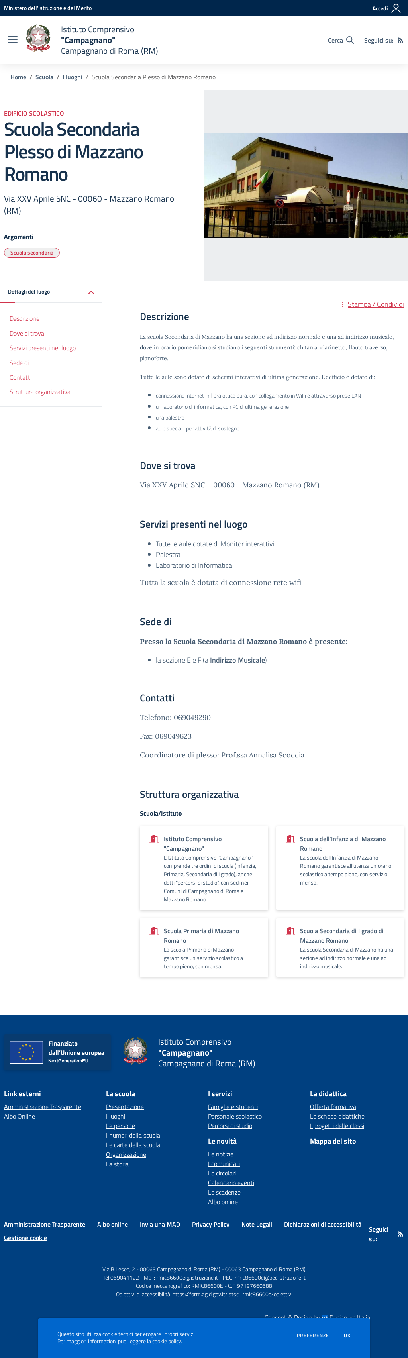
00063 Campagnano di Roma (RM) (265, 1269)
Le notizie (220, 1154)
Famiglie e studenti (233, 1106)
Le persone (120, 1125)
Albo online (223, 1202)
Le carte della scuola (133, 1145)
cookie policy (166, 1341)
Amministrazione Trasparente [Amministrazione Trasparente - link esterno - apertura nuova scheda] (42, 1106)
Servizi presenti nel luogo (43, 348)
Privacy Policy (211, 1224)
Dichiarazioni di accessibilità (322, 1224)
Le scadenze (224, 1192)
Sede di (19, 362)
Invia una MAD (160, 1224)
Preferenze (313, 1335)
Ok (347, 1335)
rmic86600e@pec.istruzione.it (270, 1277)
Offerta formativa (333, 1106)
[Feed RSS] (400, 40)
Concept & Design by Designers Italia (317, 1317)
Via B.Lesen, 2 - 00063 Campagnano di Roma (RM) (161, 1269)
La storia (117, 1164)
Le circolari (222, 1173)
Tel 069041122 (121, 1277)
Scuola (44, 77)
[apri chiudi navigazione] (13, 40)
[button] (51, 292)
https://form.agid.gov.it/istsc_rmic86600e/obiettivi (232, 1294)
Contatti (20, 377)
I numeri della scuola (133, 1135)
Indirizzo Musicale (237, 660)
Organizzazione (126, 1154)
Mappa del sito (333, 1141)
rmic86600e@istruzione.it (187, 1277)
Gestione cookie (25, 1237)
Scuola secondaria (31, 252)
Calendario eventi (231, 1182)
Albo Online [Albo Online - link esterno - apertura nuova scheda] (19, 1116)
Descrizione (24, 318)
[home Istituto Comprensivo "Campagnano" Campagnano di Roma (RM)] (92, 40)
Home (18, 77)
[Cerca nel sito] (341, 40)
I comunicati (224, 1163)
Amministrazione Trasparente (44, 1224)
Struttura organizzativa (40, 391)
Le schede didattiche (337, 1116)
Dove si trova (27, 333)
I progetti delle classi (337, 1125)
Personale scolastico (235, 1116)
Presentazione (125, 1106)
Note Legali (256, 1224)
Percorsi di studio (230, 1125)
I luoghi (72, 77)
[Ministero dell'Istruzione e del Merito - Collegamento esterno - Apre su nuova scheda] (48, 8)
